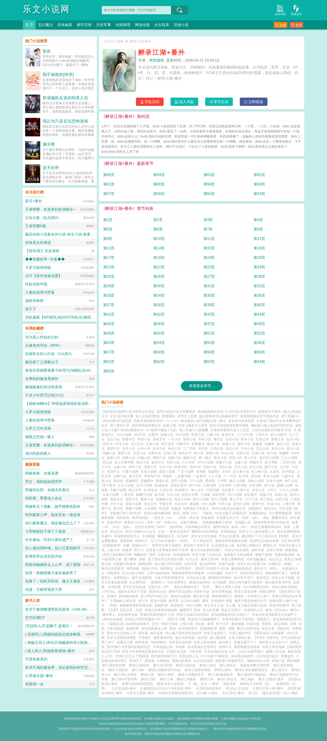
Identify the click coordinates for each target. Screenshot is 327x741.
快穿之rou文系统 (237, 550)
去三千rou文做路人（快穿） (170, 541)
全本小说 (128, 448)
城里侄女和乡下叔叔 (132, 591)
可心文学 (137, 444)
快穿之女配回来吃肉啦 (193, 614)
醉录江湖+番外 (140, 41)
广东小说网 (185, 471)
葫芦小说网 (179, 481)
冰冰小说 (159, 448)
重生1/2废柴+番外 (271, 679)
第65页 (109, 175)
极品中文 (157, 462)
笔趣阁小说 (164, 499)
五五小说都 (126, 485)
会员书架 (280, 9)
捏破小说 (174, 458)
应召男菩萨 (183, 568)
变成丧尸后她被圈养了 (204, 619)
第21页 (109, 267)
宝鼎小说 (258, 453)
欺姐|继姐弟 (208, 628)
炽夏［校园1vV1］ (136, 545)
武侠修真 (64, 25)
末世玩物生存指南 (284, 587)
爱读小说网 (158, 601)
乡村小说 (281, 499)
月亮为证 (108, 591)
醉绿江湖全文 (228, 679)
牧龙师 (164, 508)
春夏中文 (128, 439)
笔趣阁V (214, 471)
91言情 (244, 476)
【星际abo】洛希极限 (268, 633)
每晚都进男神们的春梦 (188, 573)
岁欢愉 (180, 647)
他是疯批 (291, 550)
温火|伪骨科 (207, 564)
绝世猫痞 (156, 60)
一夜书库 (127, 494)
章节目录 (218, 102)
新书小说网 (241, 504)
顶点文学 (150, 504)
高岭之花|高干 (231, 610)
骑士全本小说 (213, 605)
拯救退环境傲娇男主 (229, 661)
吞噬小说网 (133, 504)
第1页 (108, 220)
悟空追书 (167, 444)
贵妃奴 (200, 624)
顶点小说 (113, 439)
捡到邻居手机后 (251, 573)
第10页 (159, 239)
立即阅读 (253, 102)
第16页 (259, 248)
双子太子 (222, 624)
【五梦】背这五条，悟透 (124, 610)
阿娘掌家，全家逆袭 (41, 473)
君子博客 (271, 462)
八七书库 (188, 462)
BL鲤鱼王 (182, 490)
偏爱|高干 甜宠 (190, 610)
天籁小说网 (118, 490)
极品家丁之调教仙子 (41, 362)
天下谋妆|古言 (203, 541)
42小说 (272, 453)
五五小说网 (144, 485)
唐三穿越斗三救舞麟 (193, 430)
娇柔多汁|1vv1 (134, 522)
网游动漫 (142, 25)
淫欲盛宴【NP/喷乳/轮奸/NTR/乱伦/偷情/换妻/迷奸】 (68, 317)
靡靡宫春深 (221, 527)
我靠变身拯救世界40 (148, 421)
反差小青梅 (275, 550)
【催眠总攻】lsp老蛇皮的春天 (128, 624)
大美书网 (209, 485)
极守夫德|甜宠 (142, 578)
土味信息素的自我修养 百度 (271, 430)
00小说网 (182, 434)
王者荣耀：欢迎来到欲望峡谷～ (51, 209)
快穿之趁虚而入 (215, 633)
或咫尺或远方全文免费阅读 (175, 411)
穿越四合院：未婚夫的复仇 (47, 490)
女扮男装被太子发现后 (238, 619)
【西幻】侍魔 (175, 619)
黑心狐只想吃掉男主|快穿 (183, 633)
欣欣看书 (250, 494)
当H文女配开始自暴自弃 (228, 508)
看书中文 (228, 434)
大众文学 (180, 504)
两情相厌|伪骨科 (220, 578)
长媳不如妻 (227, 564)
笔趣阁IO (131, 481)
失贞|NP (183, 536)
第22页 (159, 267)
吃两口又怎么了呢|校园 (132, 656)
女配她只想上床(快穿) (125, 513)
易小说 (199, 453)
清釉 (231, 628)
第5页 (108, 229)
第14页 (159, 248)
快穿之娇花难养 (205, 642)
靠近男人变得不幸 (196, 545)
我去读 (118, 481)
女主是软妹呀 (203, 661)
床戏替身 (176, 605)
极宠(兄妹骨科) (199, 582)
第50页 (159, 333)
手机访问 (149, 102)
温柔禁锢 (126, 541)
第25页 (109, 276)
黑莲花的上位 (188, 656)
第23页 (209, 267)
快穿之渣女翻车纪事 (117, 554)
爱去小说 (220, 458)
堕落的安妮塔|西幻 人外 (157, 614)
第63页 (209, 175)
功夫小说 (247, 448)
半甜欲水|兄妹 (176, 651)
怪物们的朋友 (181, 661)
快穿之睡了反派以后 (206, 554)
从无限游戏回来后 (209, 688)
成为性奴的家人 (38, 453)
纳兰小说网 (201, 499)
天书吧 (222, 481)
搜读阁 (194, 504)
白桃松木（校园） (281, 564)
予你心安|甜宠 (229, 536)
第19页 (209, 258)
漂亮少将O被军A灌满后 (245, 582)
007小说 (195, 485)
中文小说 (121, 444)
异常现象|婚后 (256, 559)
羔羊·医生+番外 (233, 693)
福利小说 (189, 439)
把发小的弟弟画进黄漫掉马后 (143, 651)
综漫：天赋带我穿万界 (43, 590)
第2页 (158, 220)
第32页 (259, 286)
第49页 (109, 333)
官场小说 (278, 661)
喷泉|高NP (114, 522)
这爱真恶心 (121, 578)
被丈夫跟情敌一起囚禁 (191, 637)
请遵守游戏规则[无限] (137, 684)
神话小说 (174, 448)
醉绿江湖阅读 (119, 670)
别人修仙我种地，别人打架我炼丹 (53, 548)
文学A (226, 471)
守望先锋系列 (36, 659)
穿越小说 (166, 434)
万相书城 (212, 490)
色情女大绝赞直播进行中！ (144, 619)
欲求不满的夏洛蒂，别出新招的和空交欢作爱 (62, 667)
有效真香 (207, 518)
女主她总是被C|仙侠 (252, 605)
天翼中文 (288, 476)
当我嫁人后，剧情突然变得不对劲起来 (261, 522)
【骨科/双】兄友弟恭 (42, 251)
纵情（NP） (240, 527)
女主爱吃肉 (137, 582)
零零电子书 (152, 476)
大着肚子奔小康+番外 (267, 688)
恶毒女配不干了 (245, 642)
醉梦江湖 (207, 679)
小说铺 (205, 494)
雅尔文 (218, 439)
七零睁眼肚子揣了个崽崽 (45, 531)
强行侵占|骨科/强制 (168, 564)
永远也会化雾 (196, 578)
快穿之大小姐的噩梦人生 (257, 531)
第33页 (109, 295)
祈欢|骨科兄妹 (128, 614)
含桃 (293, 624)
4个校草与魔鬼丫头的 (161, 430)
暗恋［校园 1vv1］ (186, 513)
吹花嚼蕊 (148, 536)
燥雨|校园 (145, 564)
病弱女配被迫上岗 (154, 628)
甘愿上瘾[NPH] (239, 633)
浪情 (152, 554)
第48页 (259, 324)
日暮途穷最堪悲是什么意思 (229, 430)
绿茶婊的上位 (253, 610)
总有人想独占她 (239, 637)
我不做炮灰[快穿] (58, 74)
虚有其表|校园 (112, 619)
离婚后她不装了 (276, 573)
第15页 (209, 248)
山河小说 (143, 448)
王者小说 (152, 444)
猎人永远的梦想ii (148, 416)
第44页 (259, 314)
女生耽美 (161, 25)
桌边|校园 (281, 624)
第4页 (258, 220)
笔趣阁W (147, 481)
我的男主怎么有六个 (273, 642)
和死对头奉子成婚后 (166, 545)
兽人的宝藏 (211, 610)
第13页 (109, 248)
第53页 (109, 343)
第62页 (259, 175)
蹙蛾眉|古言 (165, 536)
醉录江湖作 (167, 674)
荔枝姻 (149, 661)
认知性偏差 (215, 573)
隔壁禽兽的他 (163, 637)
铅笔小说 (258, 490)
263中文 (140, 434)
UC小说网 (235, 494)
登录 (296, 25)
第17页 (109, 258)
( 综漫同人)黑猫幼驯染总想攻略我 (52, 634)
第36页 (259, 295)
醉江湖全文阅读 (126, 674)
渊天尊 (48, 144)
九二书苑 (189, 448)
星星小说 (124, 453)
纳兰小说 (291, 481)
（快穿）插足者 (187, 518)
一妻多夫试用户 (178, 531)
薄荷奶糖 (132, 568)
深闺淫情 (113, 573)
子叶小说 (116, 504)
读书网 (201, 471)
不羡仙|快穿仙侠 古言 (219, 651)
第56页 (159, 194)
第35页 (209, 295)
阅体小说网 (256, 481)
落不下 (30, 309)
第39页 (209, 305)
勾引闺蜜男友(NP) (256, 587)
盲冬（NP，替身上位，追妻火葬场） (173, 522)
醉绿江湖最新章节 (192, 674)
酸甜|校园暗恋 (241, 568)
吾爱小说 (197, 434)
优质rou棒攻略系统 (157, 513)
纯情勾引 (141, 541)
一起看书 (199, 476)
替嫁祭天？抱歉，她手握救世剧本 (53, 506)
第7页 (208, 229)
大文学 (284, 467)
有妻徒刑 (287, 656)
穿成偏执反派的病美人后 (65, 98)
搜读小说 (213, 444)
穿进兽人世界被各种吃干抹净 (167, 550)
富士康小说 (241, 471)
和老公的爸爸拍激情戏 (161, 610)
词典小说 (154, 453)
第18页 (159, 258)
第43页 (209, 314)
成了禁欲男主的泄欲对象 (165, 559)
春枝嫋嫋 (237, 624)
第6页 (158, 229)
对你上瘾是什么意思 (192, 425)
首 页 (29, 25)
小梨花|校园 (115, 628)
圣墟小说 (265, 494)
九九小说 (173, 494)
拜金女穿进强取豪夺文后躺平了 (274, 614)
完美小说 (235, 458)
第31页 (209, 286)
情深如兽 (123, 518)
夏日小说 (270, 467)
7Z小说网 (196, 481)
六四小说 (216, 448)
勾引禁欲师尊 (290, 541)
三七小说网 (289, 458)
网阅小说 (159, 458)
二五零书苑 (288, 462)
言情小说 (169, 453)
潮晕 (142, 559)
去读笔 (274, 471)
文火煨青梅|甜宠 (280, 513)
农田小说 (210, 467)
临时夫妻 (257, 550)
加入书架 (184, 102)
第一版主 (204, 458)
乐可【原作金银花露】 (43, 276)
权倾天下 (135, 661)
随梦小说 (189, 458)
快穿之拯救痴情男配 (121, 637)
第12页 (259, 239)
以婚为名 (164, 554)
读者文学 (159, 439)
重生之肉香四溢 (248, 628)
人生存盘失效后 (267, 656)
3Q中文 (107, 444)
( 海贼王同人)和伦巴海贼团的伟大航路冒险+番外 (65, 643)
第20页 (259, 258)
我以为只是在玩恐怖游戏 (65, 121)
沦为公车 (192, 559)
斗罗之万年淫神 (38, 428)
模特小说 (243, 444)
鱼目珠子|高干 (244, 578)
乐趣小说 (240, 462)
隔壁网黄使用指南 (247, 647)
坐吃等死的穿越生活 (146, 425)
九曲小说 (119, 467)
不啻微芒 (144, 637)
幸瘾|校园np (258, 513)
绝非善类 (141, 642)
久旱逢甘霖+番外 (39, 676)
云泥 (161, 531)
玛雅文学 (182, 444)
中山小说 (227, 453)
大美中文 (243, 490)
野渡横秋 (168, 416)
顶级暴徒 (166, 568)
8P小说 (269, 485)
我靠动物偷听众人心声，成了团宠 (53, 565)
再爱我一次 (34, 684)
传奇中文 (258, 504)
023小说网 (124, 434)
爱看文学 (277, 439)
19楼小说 (144, 458)
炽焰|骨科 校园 (221, 601)
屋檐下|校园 (263, 554)
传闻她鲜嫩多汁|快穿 (217, 522)
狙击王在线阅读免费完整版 (229, 425)
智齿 (46, 51)
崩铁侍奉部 (34, 301)
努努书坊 (180, 467)
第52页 (259, 333)
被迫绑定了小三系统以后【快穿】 (266, 536)
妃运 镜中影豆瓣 (122, 416)
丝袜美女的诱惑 (38, 243)
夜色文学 (185, 453)
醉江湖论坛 (229, 665)
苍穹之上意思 (187, 416)
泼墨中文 (113, 448)
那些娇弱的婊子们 (164, 656)
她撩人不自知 (275, 651)
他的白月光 (149, 568)
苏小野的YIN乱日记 (154, 596)
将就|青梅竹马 (222, 596)
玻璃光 (112, 596)
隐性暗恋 (262, 578)
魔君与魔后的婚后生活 (250, 601)
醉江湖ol (139, 670)
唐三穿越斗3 (290, 416)
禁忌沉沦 (116, 531)
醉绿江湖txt (209, 665)
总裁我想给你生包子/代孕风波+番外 (166, 688)
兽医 (287, 527)
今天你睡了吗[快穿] (214, 656)
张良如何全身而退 (241, 421)
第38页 (159, 305)
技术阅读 (288, 471)
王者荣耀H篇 (35, 226)
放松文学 (116, 499)
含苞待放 (252, 624)
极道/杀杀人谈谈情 (170, 684)
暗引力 (139, 550)
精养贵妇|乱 (140, 518)
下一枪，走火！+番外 (203, 684)
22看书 (153, 434)
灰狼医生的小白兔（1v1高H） (49, 354)
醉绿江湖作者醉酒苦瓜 (252, 670)
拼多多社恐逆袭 (180, 642)
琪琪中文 (113, 471)
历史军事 (103, 25)
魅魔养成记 (280, 518)
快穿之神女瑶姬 (273, 647)
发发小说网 (274, 481)
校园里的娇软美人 (127, 536)
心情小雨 (186, 624)
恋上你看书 (278, 434)
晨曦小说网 (285, 485)
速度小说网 (167, 471)
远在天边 (275, 559)
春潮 (210, 624)
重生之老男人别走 (228, 587)
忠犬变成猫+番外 (124, 688)
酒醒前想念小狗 (258, 661)
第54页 (259, 194)
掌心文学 (197, 490)
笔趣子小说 (224, 462)
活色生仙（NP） (160, 587)
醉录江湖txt (224, 670)
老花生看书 (179, 485)
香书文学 (135, 476)
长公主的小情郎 (133, 573)
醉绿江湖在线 (186, 665)
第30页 (159, 286)
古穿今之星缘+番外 (140, 693)
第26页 (159, 276)
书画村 (167, 476)
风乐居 (107, 462)
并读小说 (273, 504)
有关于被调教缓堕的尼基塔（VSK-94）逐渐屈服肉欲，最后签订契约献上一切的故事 (94, 609)
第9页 (108, 239)
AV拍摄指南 (181, 554)
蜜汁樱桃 (130, 559)
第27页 (209, 276)
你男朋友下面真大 (196, 508)
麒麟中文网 (144, 494)
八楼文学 (288, 504)
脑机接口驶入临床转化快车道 (272, 425)
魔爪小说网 (237, 481)
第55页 (209, 194)
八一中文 (229, 476)
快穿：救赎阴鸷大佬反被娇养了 (51, 573)
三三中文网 (245, 434)
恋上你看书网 (124, 462)
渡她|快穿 (161, 605)
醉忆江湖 (167, 679)
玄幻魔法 (45, 25)
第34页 (159, 295)
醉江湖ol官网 (163, 665)
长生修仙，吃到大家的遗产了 (49, 540)
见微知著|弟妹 (284, 554)
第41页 (109, 314)
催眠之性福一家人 (40, 437)
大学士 (272, 490)
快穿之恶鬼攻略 (245, 591)
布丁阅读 (266, 499)
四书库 (203, 448)
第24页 (259, 267)
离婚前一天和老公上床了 (252, 596)
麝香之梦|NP (210, 559)
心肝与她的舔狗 (158, 573)
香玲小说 (135, 467)
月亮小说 (224, 504)
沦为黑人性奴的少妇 (41, 337)
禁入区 (253, 693)
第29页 (109, 286)
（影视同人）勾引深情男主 (167, 582)
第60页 (159, 184)
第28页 (259, 276)
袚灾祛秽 (156, 633)
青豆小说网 (271, 476)
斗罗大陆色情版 (38, 267)
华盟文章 (165, 504)
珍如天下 (231, 573)
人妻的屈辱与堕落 (40, 292)
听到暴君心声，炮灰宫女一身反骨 (53, 515)
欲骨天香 (268, 628)
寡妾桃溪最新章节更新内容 (259, 416)
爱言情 (256, 476)
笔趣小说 (108, 453)
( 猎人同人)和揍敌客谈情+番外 (50, 651)
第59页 (209, 184)
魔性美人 (108, 614)
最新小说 (147, 499)
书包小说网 (194, 605)
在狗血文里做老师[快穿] (175, 693)
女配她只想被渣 (124, 564)
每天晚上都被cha (249, 545)
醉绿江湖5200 (140, 665)
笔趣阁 (257, 444)
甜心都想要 (218, 637)
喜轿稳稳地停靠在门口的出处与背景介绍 (227, 411)
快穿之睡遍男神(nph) (266, 527)
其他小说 (181, 25)
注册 (280, 25)
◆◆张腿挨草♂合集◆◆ (45, 259)
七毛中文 (166, 490)
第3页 (208, 220)
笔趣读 (176, 508)
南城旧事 (132, 628)
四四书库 (218, 494)
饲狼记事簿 (267, 591)
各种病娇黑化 (188, 628)
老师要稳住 (229, 531)
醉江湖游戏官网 (114, 665)
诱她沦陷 (283, 628)
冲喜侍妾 (195, 651)
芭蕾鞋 (266, 624)
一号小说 (174, 439)
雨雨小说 (212, 453)
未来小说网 (110, 494)
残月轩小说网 (269, 458)
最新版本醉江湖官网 (255, 665)
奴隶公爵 (169, 425)
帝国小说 (143, 439)
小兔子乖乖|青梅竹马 (169, 578)
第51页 (209, 333)
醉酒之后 (269, 545)
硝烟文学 (255, 462)
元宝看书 (227, 490)
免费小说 (128, 458)
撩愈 (222, 628)
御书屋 (173, 601)
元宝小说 (139, 453)
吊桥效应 (163, 661)
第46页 (159, 324)
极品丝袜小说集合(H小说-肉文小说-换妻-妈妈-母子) (67, 234)
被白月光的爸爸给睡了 (206, 550)
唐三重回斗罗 (119, 425)
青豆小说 (277, 448)
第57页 (109, 194)
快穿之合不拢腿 (283, 578)
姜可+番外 (33, 201)
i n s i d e (171, 421)
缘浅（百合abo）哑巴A (282, 610)
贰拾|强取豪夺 (279, 605)
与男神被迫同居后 (198, 527)
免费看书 (198, 444)
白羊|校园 (220, 582)
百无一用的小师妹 (165, 624)
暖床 (205, 601)
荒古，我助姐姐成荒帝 (43, 482)
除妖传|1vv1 (157, 591)
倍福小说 (242, 453)
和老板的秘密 (128, 596)
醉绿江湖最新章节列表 (165, 670)
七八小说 (214, 476)
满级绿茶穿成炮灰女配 (231, 541)
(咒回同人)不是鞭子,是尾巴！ (49, 626)
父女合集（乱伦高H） (43, 218)
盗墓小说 (113, 458)
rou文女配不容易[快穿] (231, 513)
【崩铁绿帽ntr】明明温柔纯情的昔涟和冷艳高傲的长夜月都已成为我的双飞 (86, 404)
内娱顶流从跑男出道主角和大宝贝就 (128, 411)
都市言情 (84, 25)
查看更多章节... (201, 386)
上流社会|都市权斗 (250, 651)
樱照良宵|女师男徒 (205, 531)
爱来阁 (210, 481)
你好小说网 (182, 499)
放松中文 (131, 499)
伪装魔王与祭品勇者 (238, 554)
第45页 (109, 324)
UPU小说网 (205, 462)
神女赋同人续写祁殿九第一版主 (203, 421)
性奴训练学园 (36, 284)
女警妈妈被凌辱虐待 (41, 379)
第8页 (258, 229)
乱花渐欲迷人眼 (223, 545)
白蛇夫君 (190, 564)
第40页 (259, 305)
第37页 (109, 305)
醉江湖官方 (281, 670)
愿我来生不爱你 (269, 411)
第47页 (209, 324)
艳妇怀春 (176, 527)
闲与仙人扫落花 (237, 688)
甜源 (172, 628)
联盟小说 (228, 444)
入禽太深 (113, 550)
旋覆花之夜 (125, 642)
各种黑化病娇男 (242, 656)
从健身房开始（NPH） (44, 345)
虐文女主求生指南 (204, 536)
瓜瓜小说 (231, 439)
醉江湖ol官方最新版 (252, 674)
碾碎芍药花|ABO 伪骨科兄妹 (189, 591)
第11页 (209, 239)
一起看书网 (182, 476)
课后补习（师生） (267, 568)
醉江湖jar (248, 679)
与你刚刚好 (158, 642)
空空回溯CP (35, 618)
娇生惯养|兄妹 (222, 591)
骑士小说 (292, 448)
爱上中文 (250, 458)
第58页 (259, 184)
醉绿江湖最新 (187, 679)
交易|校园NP (111, 545)
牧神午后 (225, 647)
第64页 (159, 175)
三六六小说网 (288, 490)
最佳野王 (225, 642)
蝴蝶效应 (140, 554)
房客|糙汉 (255, 508)
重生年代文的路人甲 (121, 633)
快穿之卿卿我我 (232, 559)
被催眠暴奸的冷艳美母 (43, 387)
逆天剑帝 (50, 167)
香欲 (266, 518)
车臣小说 (173, 462)
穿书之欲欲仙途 (134, 587)
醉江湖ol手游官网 (125, 679)
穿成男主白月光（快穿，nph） (238, 518)
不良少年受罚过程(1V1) (44, 395)
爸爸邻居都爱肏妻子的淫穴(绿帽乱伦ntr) (58, 370)
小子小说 (251, 499)
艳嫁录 (127, 550)
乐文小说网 (46, 9)
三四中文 (261, 434)
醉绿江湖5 (149, 679)
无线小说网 (149, 471)
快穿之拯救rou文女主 (140, 531)
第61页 (109, 184)
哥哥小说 (204, 439)
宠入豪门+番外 (207, 693)
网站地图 (293, 661)
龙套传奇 (229, 684)
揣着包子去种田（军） (256, 684)
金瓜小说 (292, 439)
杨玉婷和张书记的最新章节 (218, 416)
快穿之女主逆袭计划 (251, 564)
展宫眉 (143, 633)
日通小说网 (130, 471)
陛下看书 (108, 485)
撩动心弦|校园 (181, 596)
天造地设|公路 (163, 647)
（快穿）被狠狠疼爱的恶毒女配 (129, 605)
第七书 (143, 601)
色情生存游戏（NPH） (151, 527)
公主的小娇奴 (190, 601)
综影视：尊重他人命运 (43, 498)
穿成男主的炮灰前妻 (264, 541)
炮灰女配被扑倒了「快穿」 (193, 587)
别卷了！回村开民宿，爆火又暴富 (53, 581)
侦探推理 (123, 25)
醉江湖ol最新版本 (221, 674)
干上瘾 (230, 605)
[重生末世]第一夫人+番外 (280, 693)
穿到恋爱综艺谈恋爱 (117, 421)
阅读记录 (296, 9)
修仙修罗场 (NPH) (278, 582)
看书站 (118, 508)
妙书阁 (159, 494)
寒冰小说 (247, 439)
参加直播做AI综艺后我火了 (230, 614)
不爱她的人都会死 (123, 601)
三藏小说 (212, 434)
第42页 (159, 314)
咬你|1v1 (270, 508)
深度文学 (150, 467)
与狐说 (207, 513)
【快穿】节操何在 (266, 637)
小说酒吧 (150, 508)
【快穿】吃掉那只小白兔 (211, 568)
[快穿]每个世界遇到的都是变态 (129, 647)
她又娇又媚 (201, 596)
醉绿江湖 (148, 674)
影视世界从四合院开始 (43, 556)
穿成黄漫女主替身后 (201, 647)
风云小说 (142, 462)
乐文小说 (165, 467)
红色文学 (262, 439)
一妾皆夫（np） (162, 518)
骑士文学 (135, 490)
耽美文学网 (190, 494)
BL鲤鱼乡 (161, 485)
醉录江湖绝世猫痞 (199, 670)
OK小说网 (208, 504)
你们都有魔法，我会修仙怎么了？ (53, 523)
